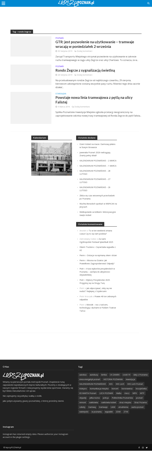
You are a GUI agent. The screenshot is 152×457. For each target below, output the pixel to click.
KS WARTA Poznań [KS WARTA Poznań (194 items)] (87, 399)
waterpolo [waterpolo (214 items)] (83, 418)
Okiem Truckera (87, 252)
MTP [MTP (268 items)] (142, 399)
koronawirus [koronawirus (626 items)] (127, 395)
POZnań (59, 38)
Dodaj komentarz (84, 51)
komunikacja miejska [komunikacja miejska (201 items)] (99, 395)
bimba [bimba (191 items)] (104, 381)
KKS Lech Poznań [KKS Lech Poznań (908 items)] (135, 390)
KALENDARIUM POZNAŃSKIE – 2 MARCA (51, 158)
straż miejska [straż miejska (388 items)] (125, 408)
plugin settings (23, 443)
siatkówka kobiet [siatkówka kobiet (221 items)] (108, 408)
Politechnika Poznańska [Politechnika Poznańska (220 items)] (122, 404)
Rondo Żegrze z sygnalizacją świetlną (87, 71)
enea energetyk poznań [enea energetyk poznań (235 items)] (89, 385)
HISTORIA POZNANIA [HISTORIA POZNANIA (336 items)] (113, 385)
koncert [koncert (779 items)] (115, 395)
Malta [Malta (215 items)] (118, 399)
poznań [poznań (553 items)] (139, 404)
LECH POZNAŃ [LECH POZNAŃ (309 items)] (106, 399)
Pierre (82, 260)
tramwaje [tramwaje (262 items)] (103, 413)
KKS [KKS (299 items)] (111, 390)
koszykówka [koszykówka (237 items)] (141, 395)
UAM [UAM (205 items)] (113, 413)
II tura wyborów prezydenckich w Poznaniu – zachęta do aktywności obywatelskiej (97, 279)
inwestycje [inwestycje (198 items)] (130, 385)
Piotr (82, 276)
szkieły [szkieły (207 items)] (82, 413)
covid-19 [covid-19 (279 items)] (126, 381)
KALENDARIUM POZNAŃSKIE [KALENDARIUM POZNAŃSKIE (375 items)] (92, 390)
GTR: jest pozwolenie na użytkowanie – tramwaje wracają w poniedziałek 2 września (97, 44)
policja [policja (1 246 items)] (106, 404)
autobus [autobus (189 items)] (83, 381)
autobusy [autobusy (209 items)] (94, 381)
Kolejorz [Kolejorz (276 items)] (83, 395)
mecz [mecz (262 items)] (127, 399)
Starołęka (60, 95)
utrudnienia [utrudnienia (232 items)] (123, 413)
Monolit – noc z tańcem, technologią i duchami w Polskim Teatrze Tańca (94, 314)
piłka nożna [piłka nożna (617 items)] (95, 404)
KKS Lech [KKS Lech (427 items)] (120, 390)
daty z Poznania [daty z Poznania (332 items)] (141, 381)
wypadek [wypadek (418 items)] (109, 418)
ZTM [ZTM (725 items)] (126, 418)
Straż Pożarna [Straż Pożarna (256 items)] (140, 408)
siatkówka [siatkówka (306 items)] (93, 408)
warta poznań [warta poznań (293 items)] (137, 413)
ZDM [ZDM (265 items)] (118, 418)
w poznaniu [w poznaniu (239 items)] (97, 418)
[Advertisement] (76, 16)
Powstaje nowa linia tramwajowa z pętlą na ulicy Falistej (96, 101)
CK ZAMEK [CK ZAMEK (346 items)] (115, 381)
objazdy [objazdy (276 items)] (82, 404)
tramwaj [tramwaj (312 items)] (92, 413)
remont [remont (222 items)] (82, 408)
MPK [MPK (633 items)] (135, 399)
